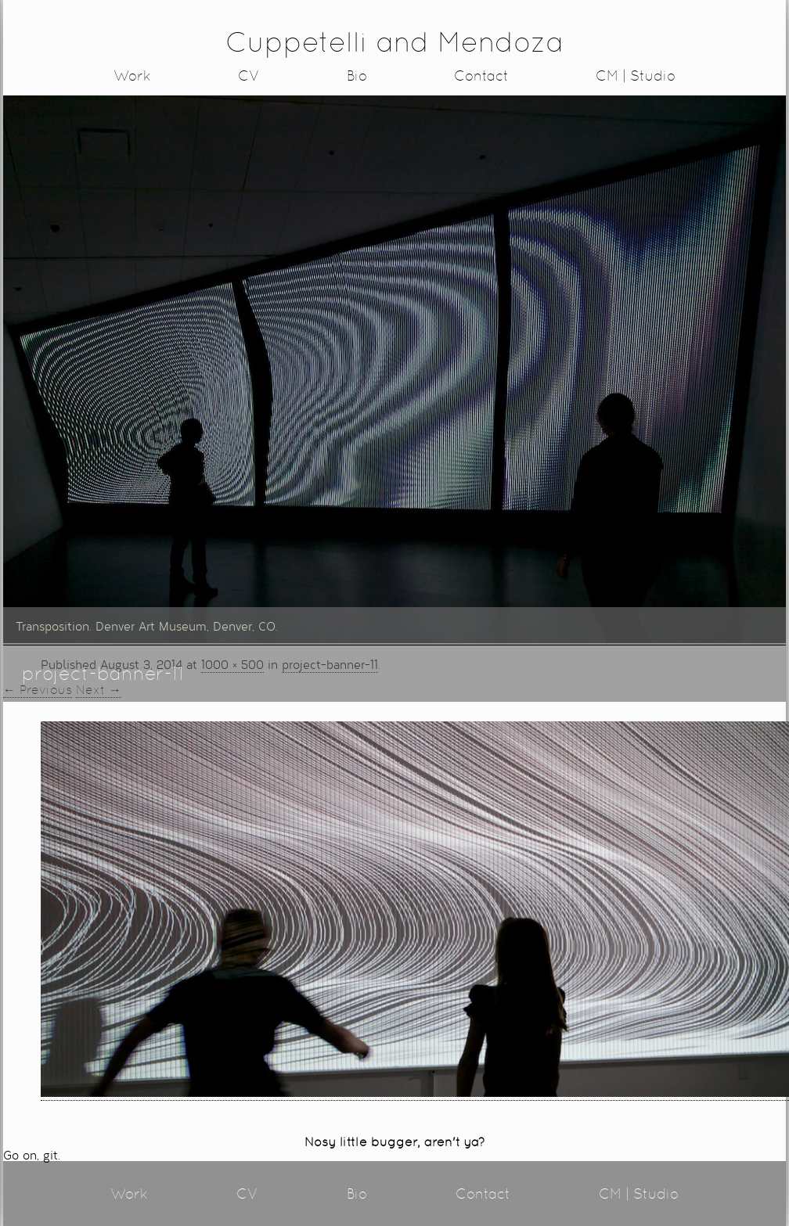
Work (132, 75)
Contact (481, 75)
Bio (357, 75)
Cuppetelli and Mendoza (394, 42)
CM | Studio (636, 75)
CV (249, 75)
